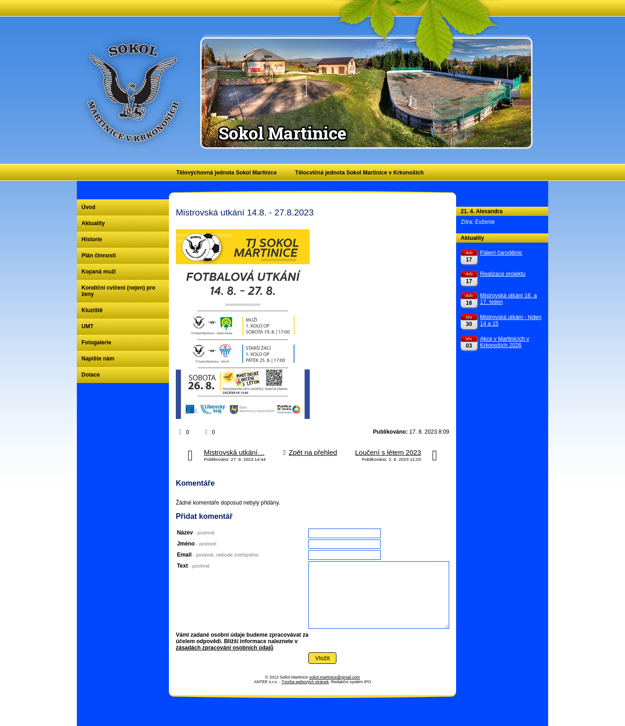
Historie (91, 239)
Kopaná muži (98, 271)
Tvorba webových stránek (305, 682)
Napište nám (97, 358)
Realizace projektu (503, 274)
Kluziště (92, 310)
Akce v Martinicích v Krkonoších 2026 (504, 342)
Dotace (90, 375)
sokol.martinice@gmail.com (334, 677)
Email (217, 555)
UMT (87, 326)
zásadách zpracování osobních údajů (224, 648)
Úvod (88, 207)
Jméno (196, 543)
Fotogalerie (96, 342)
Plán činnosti (98, 255)
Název (195, 532)
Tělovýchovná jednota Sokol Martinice (226, 172)
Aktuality (93, 223)
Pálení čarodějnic (501, 253)
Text (193, 566)
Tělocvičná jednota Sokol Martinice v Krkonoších (359, 172)
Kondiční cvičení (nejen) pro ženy (118, 291)
